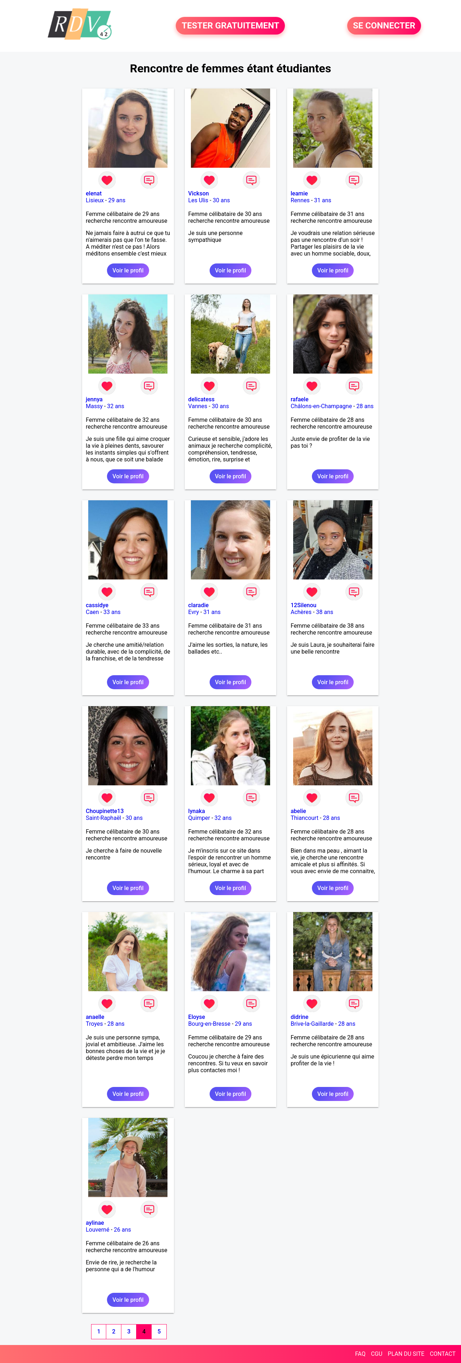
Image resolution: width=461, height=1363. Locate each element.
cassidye (97, 605)
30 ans (221, 200)
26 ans (122, 1229)
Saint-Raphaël (103, 817)
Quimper (199, 817)
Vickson (198, 193)
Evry (193, 612)
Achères (301, 612)
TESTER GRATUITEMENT (230, 26)
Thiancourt (304, 817)
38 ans (324, 612)
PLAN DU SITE (406, 1353)
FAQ (360, 1353)
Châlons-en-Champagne (321, 406)
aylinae (95, 1222)
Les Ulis (198, 200)
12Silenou (303, 605)
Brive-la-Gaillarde (312, 1023)
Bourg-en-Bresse (209, 1023)
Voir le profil (127, 270)
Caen (92, 612)
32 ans (115, 406)
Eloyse (196, 1017)
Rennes (300, 200)
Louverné (97, 1229)
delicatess (201, 399)
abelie (298, 811)
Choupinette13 (105, 811)
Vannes (197, 406)
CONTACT (443, 1353)
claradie (198, 605)
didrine (299, 1017)
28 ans (365, 406)
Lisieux (95, 200)
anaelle (95, 1017)
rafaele (300, 399)
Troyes (94, 1023)
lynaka (196, 811)
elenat (94, 193)
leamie (299, 193)
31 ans (322, 200)
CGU (376, 1353)
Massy (94, 406)
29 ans (117, 200)
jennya (94, 399)
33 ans (112, 612)
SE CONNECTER (384, 26)
